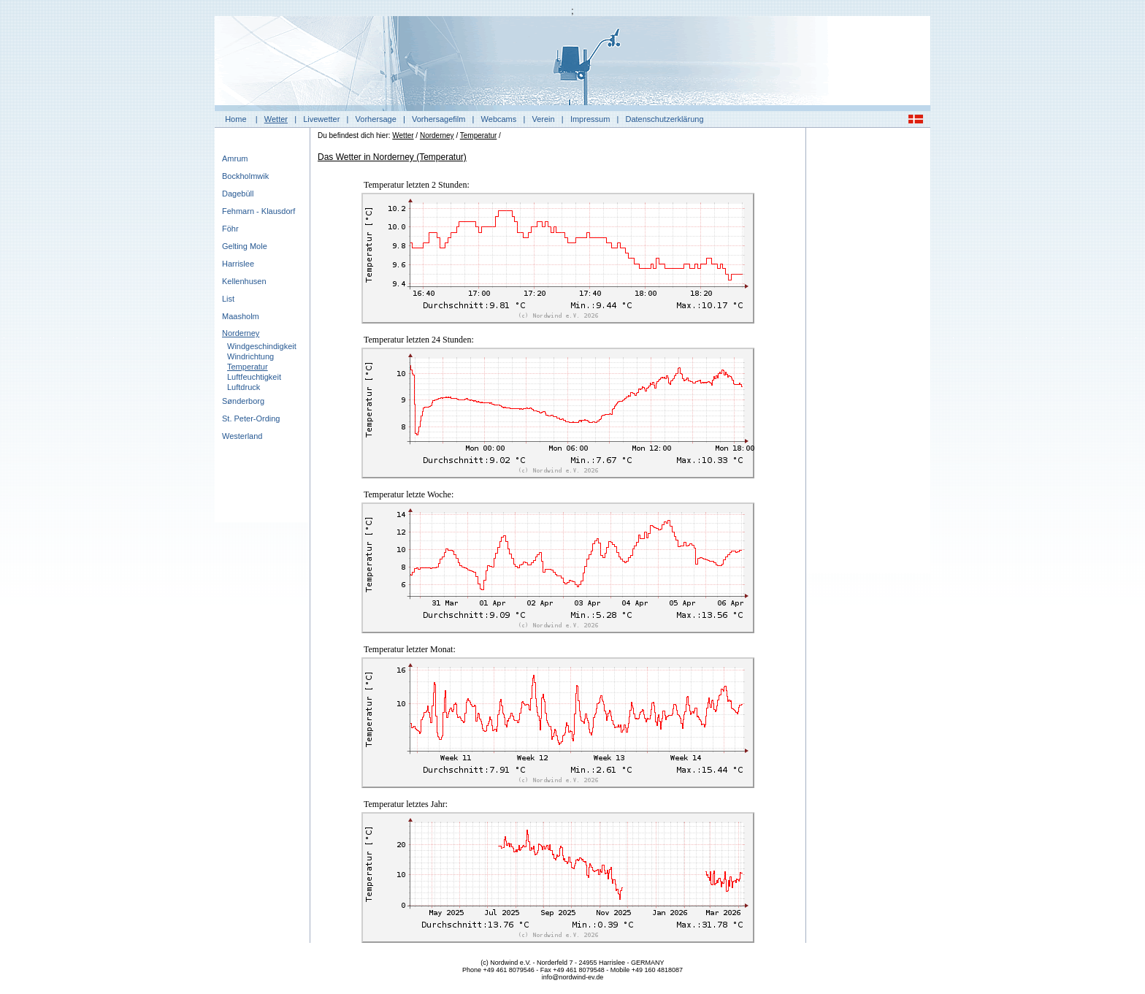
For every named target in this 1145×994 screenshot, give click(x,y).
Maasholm (240, 316)
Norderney (240, 333)
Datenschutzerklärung (665, 119)
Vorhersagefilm (438, 119)
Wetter (276, 119)
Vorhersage (376, 119)
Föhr (230, 228)
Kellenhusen (244, 281)
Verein (543, 119)
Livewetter (321, 119)
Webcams (499, 119)
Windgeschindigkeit (261, 346)
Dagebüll (237, 193)
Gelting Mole (244, 246)
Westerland (242, 436)
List (228, 298)
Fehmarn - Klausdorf (258, 211)
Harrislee (238, 263)
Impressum (590, 119)
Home (235, 119)
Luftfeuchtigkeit (254, 376)
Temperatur (247, 366)
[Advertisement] (868, 354)
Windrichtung (250, 356)
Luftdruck (243, 387)
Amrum (235, 158)
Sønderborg (243, 401)
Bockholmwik (245, 176)
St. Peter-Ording (251, 418)
